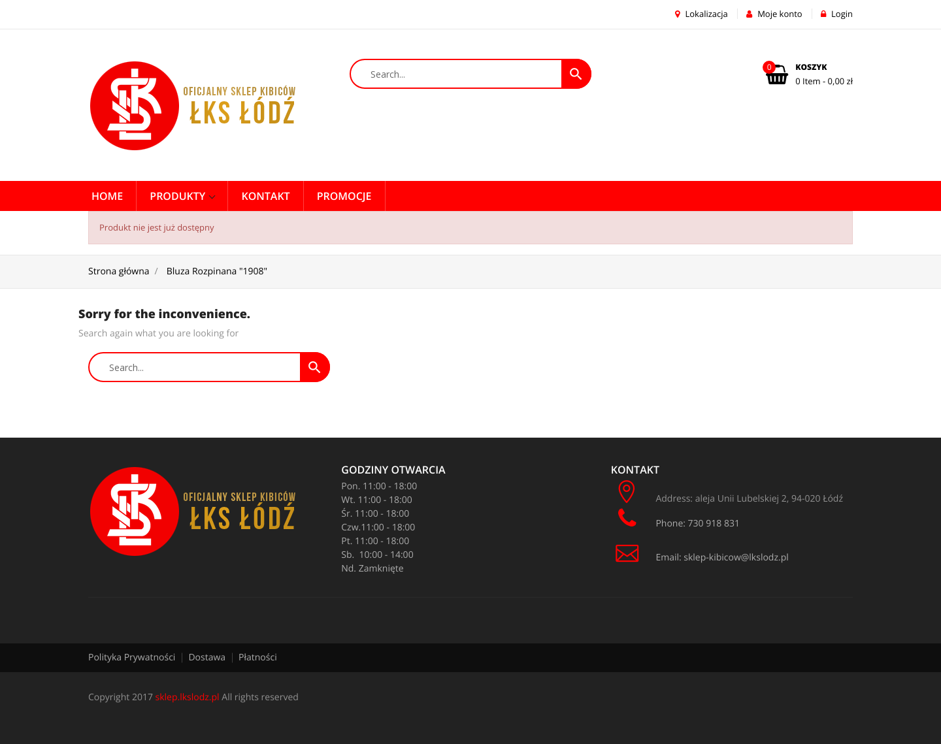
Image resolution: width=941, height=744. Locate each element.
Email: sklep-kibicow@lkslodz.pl (700, 557)
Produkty (179, 196)
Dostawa (206, 657)
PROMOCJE (344, 196)
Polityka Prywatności (131, 657)
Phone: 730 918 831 (676, 519)
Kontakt (265, 196)
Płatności (258, 657)
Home (107, 196)
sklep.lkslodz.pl (188, 697)
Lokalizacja (701, 14)
